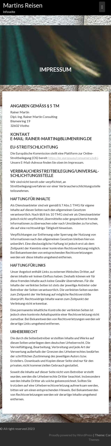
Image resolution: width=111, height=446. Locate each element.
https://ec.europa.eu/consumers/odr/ (73, 158)
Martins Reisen (22, 5)
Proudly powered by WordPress (86, 435)
